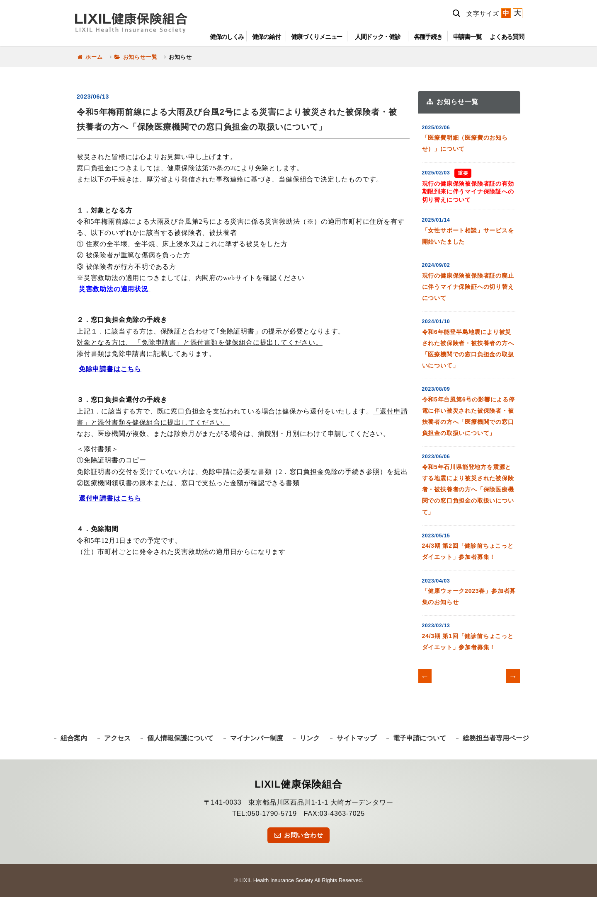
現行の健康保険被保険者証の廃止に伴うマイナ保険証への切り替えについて (468, 286)
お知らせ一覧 (136, 57)
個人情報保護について (180, 738)
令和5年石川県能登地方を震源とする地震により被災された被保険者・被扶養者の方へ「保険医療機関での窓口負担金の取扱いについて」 (468, 489)
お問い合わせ (298, 835)
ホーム (90, 57)
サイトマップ (356, 738)
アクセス (117, 738)
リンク (310, 738)
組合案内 (74, 738)
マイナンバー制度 (256, 738)
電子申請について (419, 738)
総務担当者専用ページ (496, 738)
